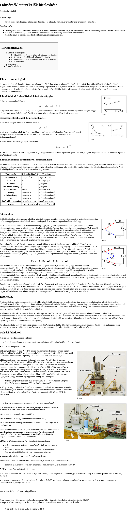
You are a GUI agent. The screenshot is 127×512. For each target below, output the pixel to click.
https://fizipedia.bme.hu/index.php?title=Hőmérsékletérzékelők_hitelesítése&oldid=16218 (52, 500)
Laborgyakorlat (38, 502)
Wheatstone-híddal (53, 325)
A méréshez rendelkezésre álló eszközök (16, 338)
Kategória (4, 502)
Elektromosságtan (16, 502)
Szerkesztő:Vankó (72, 502)
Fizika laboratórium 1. (54, 502)
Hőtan (27, 502)
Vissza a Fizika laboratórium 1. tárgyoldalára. (18, 491)
